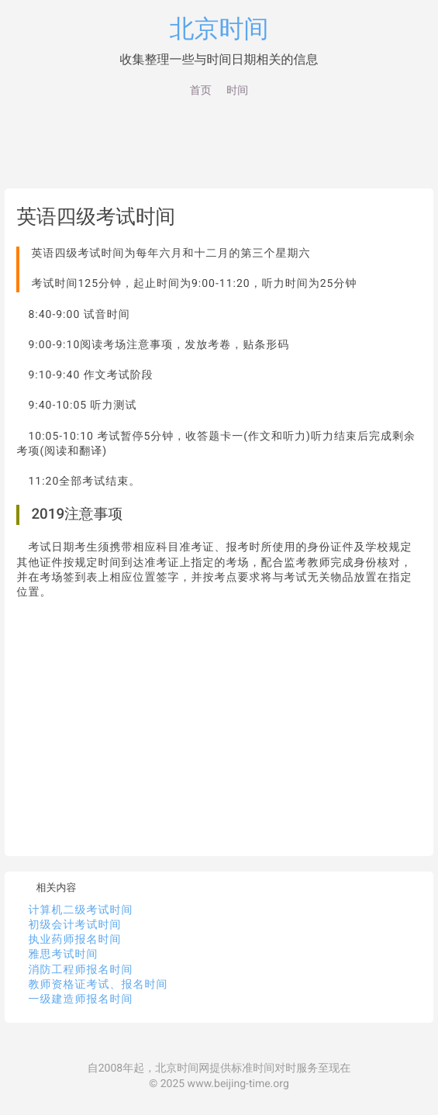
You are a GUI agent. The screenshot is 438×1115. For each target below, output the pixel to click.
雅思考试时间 (63, 954)
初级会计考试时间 (74, 925)
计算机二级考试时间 (80, 910)
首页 (201, 91)
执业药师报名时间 (74, 940)
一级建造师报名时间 (80, 999)
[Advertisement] (219, 146)
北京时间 (219, 28)
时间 (237, 91)
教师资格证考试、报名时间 (97, 985)
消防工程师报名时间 (80, 970)
